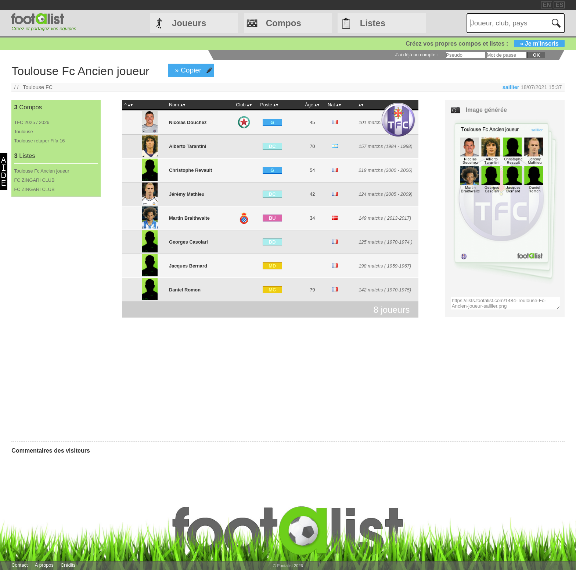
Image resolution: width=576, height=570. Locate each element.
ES (559, 5)
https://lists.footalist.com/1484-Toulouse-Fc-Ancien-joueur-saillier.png (505, 303)
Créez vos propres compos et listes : (485, 43)
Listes (372, 23)
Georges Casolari (188, 242)
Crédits (68, 565)
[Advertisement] (55, 319)
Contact (19, 565)
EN (547, 5)
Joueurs (189, 23)
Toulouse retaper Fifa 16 (39, 141)
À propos (44, 565)
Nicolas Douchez (187, 122)
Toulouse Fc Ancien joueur (41, 171)
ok (536, 55)
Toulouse (23, 131)
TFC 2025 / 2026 (31, 122)
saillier (511, 87)
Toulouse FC (38, 87)
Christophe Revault (190, 170)
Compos (283, 23)
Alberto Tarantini (187, 146)
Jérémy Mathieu (187, 194)
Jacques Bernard (188, 266)
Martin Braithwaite (189, 218)
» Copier (188, 70)
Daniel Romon (185, 290)
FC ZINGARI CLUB (34, 180)
